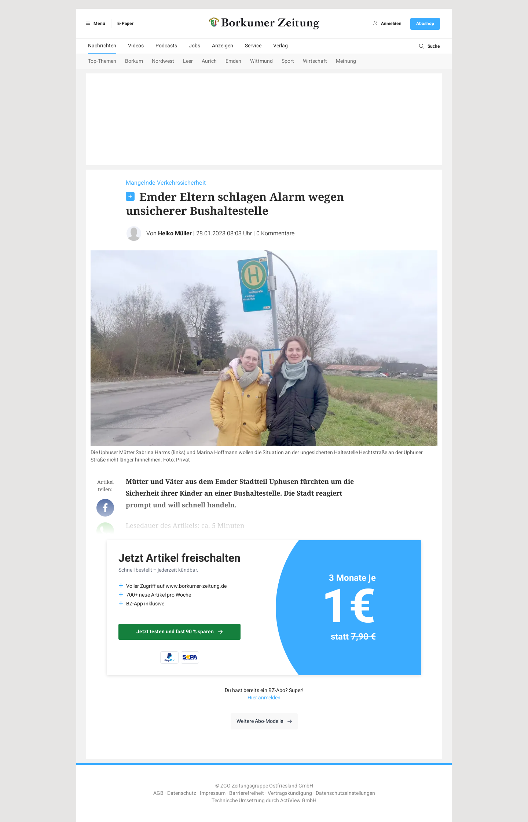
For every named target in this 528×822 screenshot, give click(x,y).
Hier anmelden (263, 698)
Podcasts (166, 46)
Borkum (134, 61)
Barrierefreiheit (246, 793)
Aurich (209, 61)
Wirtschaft (315, 61)
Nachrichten (102, 46)
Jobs (194, 46)
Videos (136, 46)
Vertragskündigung (290, 793)
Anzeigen (222, 46)
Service (253, 46)
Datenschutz (181, 793)
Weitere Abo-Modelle (264, 721)
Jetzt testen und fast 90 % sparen (179, 631)
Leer (188, 61)
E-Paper (125, 23)
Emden (233, 61)
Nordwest (163, 61)
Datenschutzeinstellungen (345, 793)
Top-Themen (102, 61)
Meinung (346, 61)
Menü (94, 23)
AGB (158, 793)
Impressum (212, 793)
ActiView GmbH (298, 800)
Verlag (280, 46)
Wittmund (261, 61)
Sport (288, 61)
